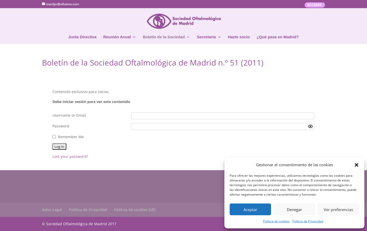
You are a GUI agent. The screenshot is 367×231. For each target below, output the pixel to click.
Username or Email (69, 115)
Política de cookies (276, 221)
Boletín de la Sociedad (164, 37)
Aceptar (250, 209)
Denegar (294, 209)
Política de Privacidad (307, 221)
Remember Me (71, 136)
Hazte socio (239, 37)
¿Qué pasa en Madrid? (278, 37)
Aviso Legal (52, 209)
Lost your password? (70, 156)
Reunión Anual (117, 37)
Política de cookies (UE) (134, 209)
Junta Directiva (82, 37)
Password (60, 125)
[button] (356, 165)
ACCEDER (314, 5)
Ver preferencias (338, 209)
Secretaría (206, 37)
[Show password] (310, 126)
